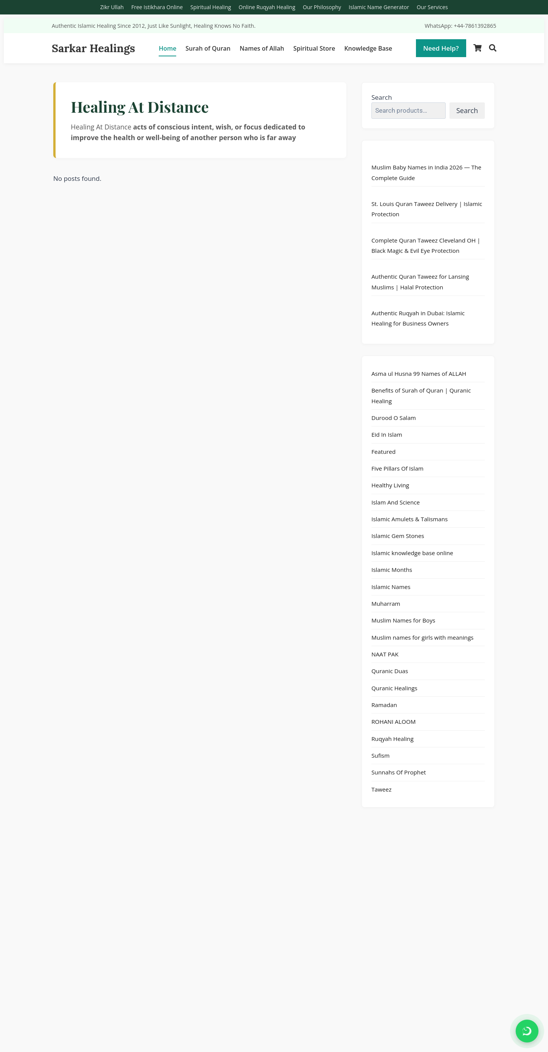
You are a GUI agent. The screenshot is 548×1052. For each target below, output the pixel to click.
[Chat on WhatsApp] (527, 1031)
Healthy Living (390, 485)
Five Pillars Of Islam (397, 468)
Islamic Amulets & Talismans (409, 519)
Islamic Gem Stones (397, 536)
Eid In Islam (386, 434)
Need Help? (441, 48)
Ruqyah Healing (392, 738)
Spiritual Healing (210, 7)
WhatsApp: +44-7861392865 (460, 25)
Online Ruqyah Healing (267, 7)
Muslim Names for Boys (403, 620)
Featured (383, 451)
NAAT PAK (384, 654)
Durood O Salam (393, 417)
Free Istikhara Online (157, 7)
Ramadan (384, 705)
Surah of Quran (207, 48)
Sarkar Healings (93, 48)
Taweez (381, 789)
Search (381, 97)
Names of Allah (262, 48)
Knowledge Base (368, 48)
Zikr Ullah (112, 7)
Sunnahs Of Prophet (398, 772)
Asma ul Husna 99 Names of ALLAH (418, 373)
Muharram (385, 603)
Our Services (432, 7)
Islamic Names (391, 587)
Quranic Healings (394, 688)
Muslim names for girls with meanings (422, 637)
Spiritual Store (314, 48)
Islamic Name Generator (379, 7)
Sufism (380, 755)
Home (167, 48)
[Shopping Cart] (477, 48)
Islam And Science (395, 502)
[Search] (492, 48)
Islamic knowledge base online (412, 553)
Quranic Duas (389, 671)
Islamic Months (391, 569)
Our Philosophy (322, 7)
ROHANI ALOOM (393, 721)
